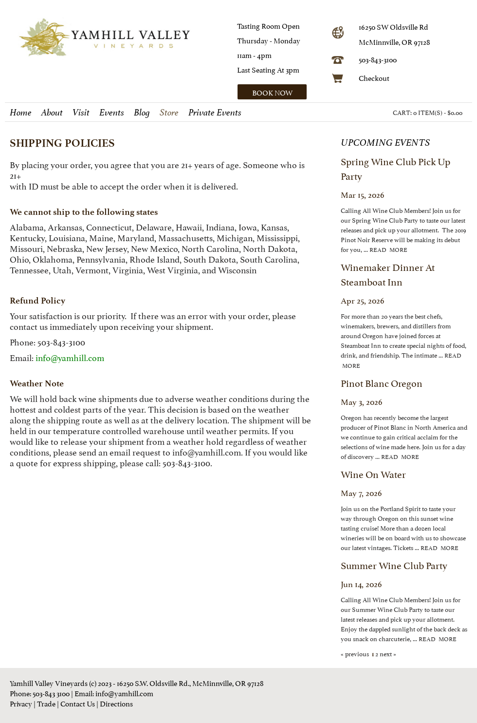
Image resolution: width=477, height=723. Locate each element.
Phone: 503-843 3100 (40, 692)
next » (387, 653)
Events (111, 112)
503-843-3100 (378, 58)
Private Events (214, 112)
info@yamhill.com (206, 451)
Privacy (21, 702)
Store (169, 112)
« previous (355, 653)
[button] (281, 91)
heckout (376, 77)
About (52, 112)
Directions (116, 702)
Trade (46, 702)
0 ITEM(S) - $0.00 (437, 112)
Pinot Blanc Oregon (381, 382)
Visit (81, 112)
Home (21, 112)
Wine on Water (373, 473)
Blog (142, 112)
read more (388, 249)
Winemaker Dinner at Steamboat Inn (388, 273)
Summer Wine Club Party (394, 564)
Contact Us (77, 702)
